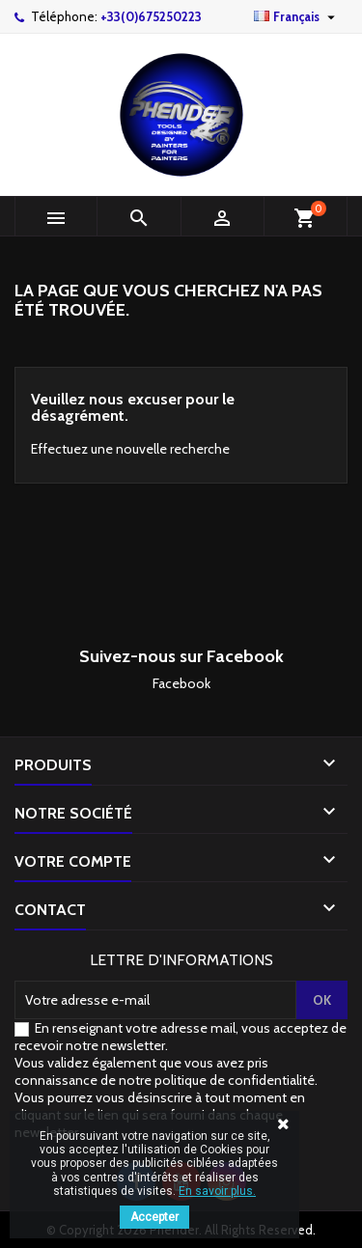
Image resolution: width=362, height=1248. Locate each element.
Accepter (154, 1217)
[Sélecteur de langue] (297, 16)
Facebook (181, 683)
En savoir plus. (217, 1191)
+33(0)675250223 (151, 16)
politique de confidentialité (234, 1080)
